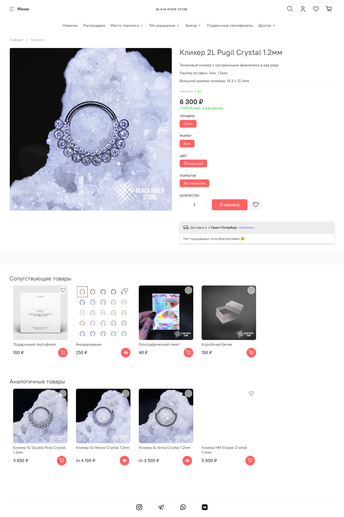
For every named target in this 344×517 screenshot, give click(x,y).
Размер (185, 136)
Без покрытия (194, 183)
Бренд (193, 25)
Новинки (70, 25)
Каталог (38, 39)
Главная (16, 39)
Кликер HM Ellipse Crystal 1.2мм (238, 455)
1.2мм (188, 124)
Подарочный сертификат (31, 348)
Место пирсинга (127, 25)
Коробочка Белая (225, 348)
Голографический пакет (163, 348)
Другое (267, 25)
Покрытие (188, 176)
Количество (189, 195)
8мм (187, 143)
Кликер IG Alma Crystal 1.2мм (168, 455)
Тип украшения (164, 25)
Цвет (183, 156)
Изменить (246, 227)
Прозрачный (193, 163)
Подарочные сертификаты (230, 25)
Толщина (187, 116)
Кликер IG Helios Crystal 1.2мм (103, 455)
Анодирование (89, 348)
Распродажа (94, 25)
